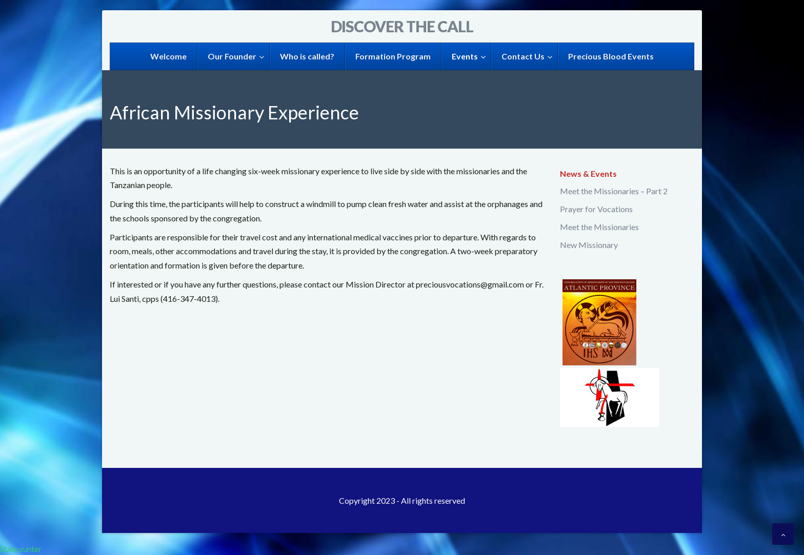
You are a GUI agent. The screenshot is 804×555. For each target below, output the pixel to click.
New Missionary (589, 245)
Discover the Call (402, 26)
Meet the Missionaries (599, 227)
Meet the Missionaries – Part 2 (614, 191)
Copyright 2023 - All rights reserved (402, 500)
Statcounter (21, 548)
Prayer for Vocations (596, 209)
